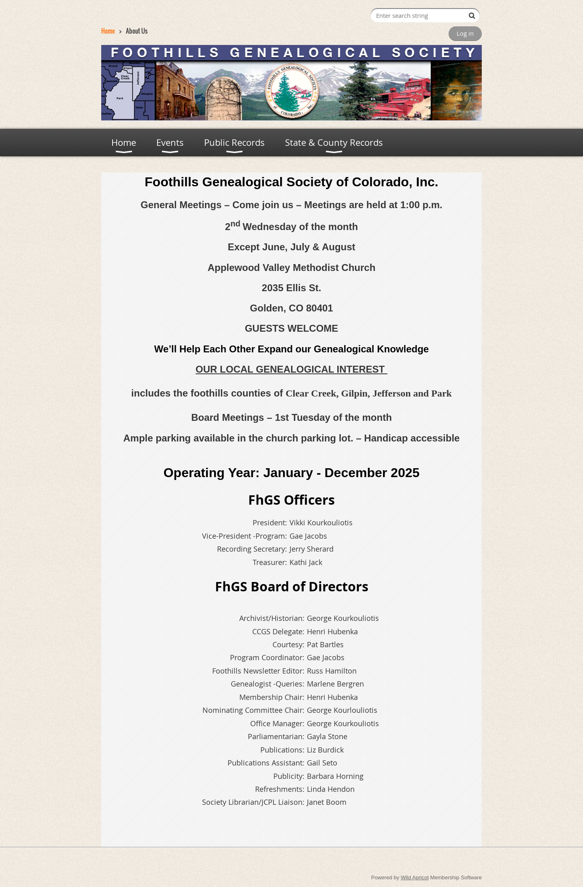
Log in (465, 33)
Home (108, 30)
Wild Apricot (415, 877)
